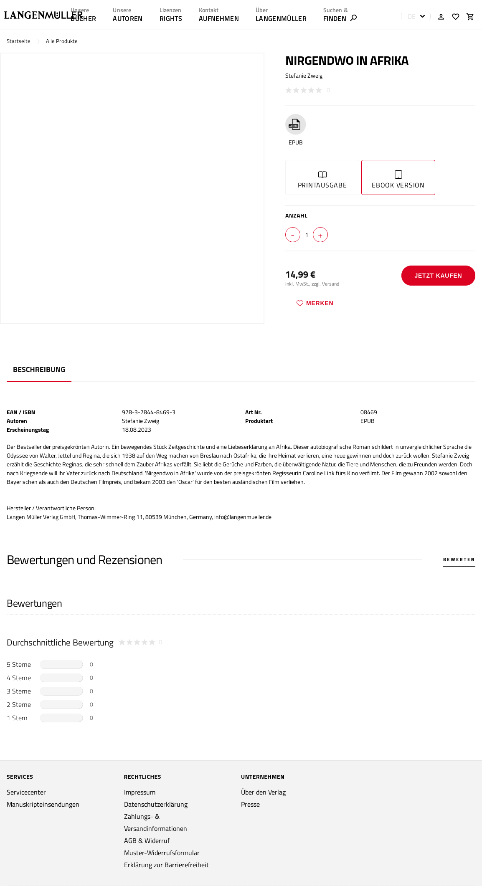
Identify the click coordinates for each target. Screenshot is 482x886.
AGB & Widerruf (147, 840)
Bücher (83, 18)
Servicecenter (26, 792)
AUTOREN (127, 18)
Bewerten (459, 559)
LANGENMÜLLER (281, 18)
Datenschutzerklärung (156, 804)
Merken (315, 303)
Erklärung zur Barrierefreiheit (166, 865)
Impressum (139, 792)
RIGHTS (171, 18)
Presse (250, 804)
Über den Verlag (263, 792)
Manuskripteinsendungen (43, 804)
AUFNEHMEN (219, 18)
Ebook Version (398, 180)
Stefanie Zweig (303, 75)
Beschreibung (39, 369)
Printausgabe (322, 180)
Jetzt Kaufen (438, 275)
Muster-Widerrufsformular (162, 853)
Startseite (18, 41)
